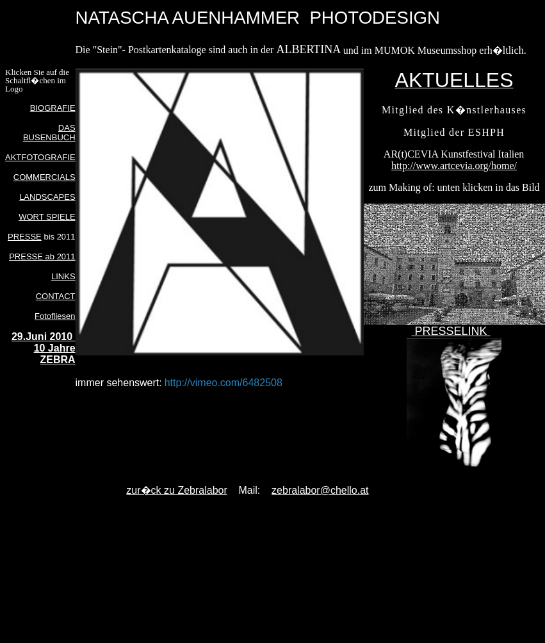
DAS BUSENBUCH (49, 132)
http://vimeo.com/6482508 (223, 382)
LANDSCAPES (47, 197)
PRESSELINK (451, 331)
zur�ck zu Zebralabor (176, 490)
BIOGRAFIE (53, 108)
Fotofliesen (55, 316)
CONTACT (56, 296)
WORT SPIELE (47, 217)
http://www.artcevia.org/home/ (454, 165)
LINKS (63, 276)
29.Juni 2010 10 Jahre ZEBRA (44, 348)
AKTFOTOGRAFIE (40, 157)
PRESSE (25, 236)
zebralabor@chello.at (320, 490)
